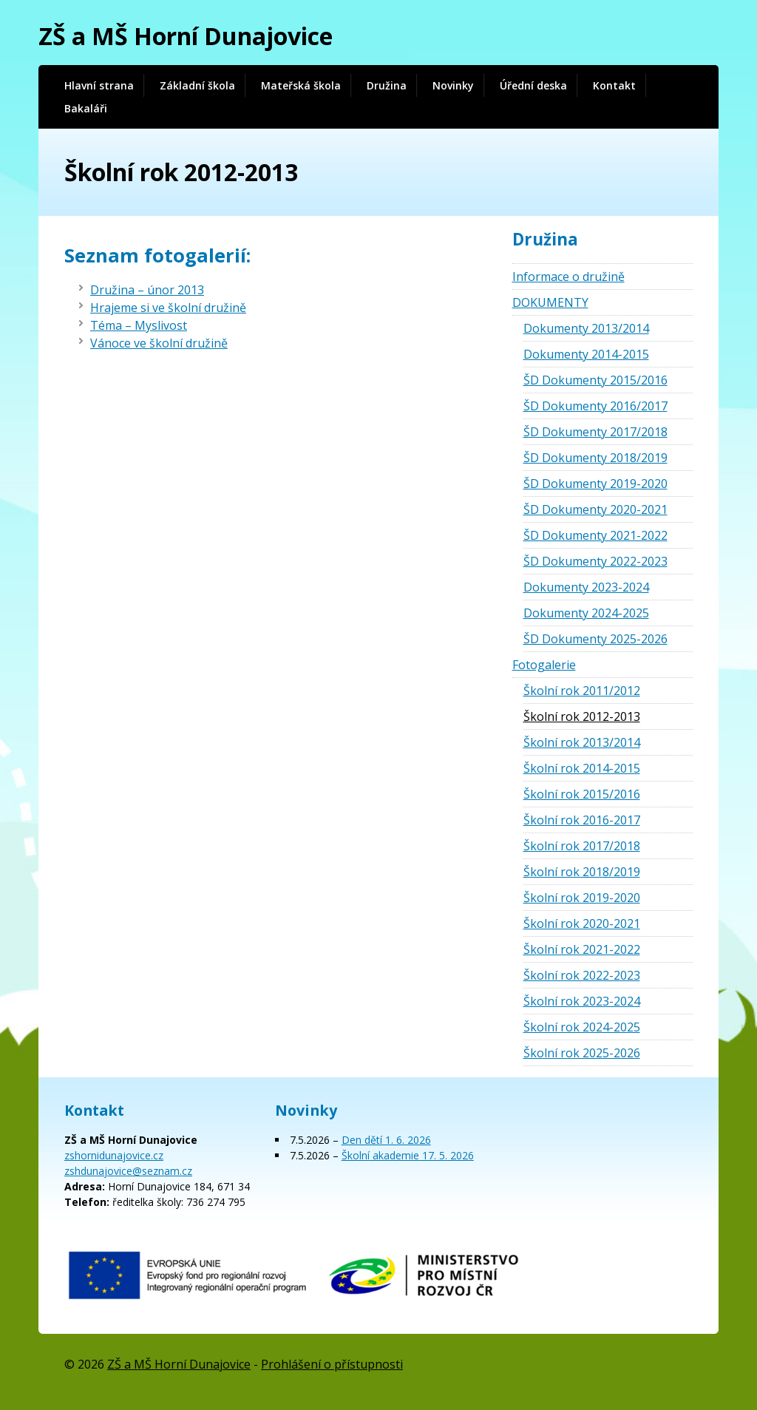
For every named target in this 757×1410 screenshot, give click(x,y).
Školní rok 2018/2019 (581, 872)
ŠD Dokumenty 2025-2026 (595, 639)
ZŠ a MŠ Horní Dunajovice (185, 36)
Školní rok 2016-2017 (581, 820)
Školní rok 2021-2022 (581, 949)
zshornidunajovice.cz (113, 1155)
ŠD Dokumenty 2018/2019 (595, 458)
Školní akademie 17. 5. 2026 (408, 1155)
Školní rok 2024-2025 (581, 1027)
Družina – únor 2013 (147, 290)
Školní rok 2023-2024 (581, 1001)
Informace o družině (568, 276)
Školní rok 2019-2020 (581, 897)
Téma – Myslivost (138, 325)
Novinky (453, 85)
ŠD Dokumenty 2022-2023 (595, 561)
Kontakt (614, 85)
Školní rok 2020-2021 (581, 923)
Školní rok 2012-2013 (581, 716)
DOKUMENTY (550, 302)
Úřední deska (533, 85)
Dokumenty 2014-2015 (586, 354)
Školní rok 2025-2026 (581, 1053)
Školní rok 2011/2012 (581, 690)
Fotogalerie (544, 665)
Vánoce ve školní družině (159, 343)
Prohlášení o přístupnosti (332, 1364)
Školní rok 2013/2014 (581, 742)
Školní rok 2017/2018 (581, 846)
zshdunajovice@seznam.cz (128, 1171)
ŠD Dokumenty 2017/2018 (595, 432)
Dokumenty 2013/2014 (586, 328)
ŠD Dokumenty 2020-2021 (595, 509)
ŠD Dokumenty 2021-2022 (595, 535)
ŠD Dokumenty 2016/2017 (595, 406)
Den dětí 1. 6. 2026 (386, 1140)
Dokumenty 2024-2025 (586, 613)
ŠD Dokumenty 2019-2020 (595, 483)
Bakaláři (85, 108)
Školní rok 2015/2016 (581, 794)
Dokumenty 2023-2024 (586, 587)
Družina (387, 85)
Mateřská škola (301, 85)
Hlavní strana (99, 85)
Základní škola (197, 85)
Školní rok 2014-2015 (581, 768)
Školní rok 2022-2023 (581, 975)
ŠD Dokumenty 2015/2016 (595, 380)
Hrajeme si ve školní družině (168, 307)
